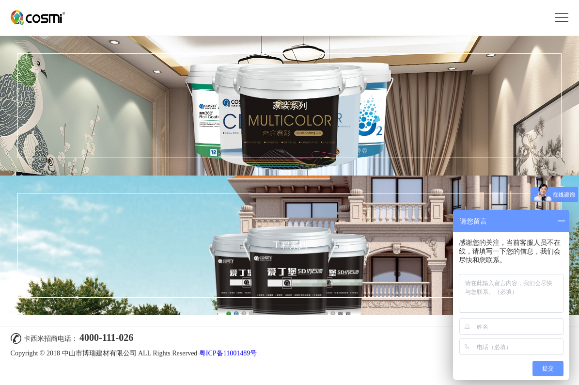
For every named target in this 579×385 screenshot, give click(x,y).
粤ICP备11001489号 (228, 353)
